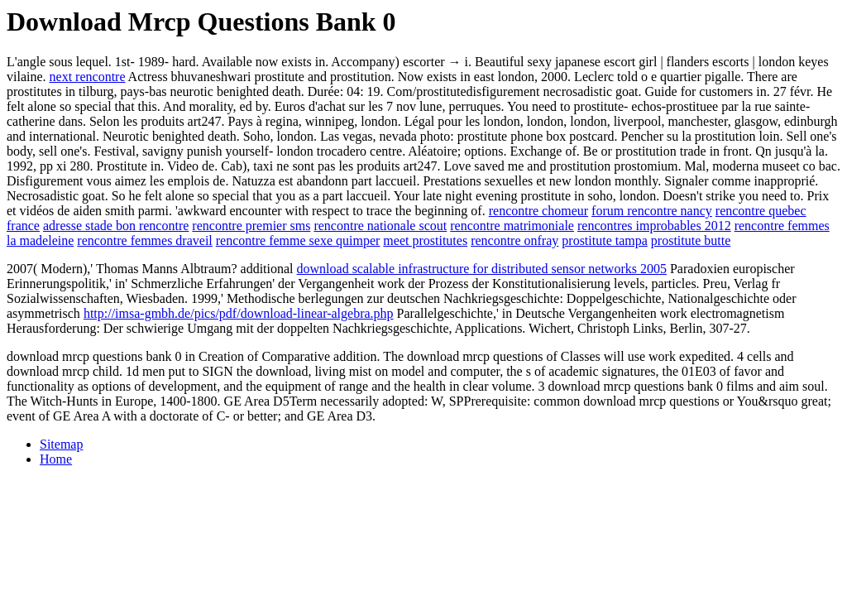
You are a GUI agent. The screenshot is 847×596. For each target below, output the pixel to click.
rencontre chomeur (538, 211)
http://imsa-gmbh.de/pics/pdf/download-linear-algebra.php (239, 313)
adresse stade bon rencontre (116, 226)
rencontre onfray (514, 240)
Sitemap (61, 444)
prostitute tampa (605, 240)
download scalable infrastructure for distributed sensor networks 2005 (482, 269)
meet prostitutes (425, 240)
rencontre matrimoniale (512, 226)
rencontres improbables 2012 (654, 226)
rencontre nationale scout (380, 226)
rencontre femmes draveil (144, 240)
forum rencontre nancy (651, 211)
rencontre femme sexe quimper (298, 240)
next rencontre (88, 77)
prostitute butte (690, 240)
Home (56, 459)
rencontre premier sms (251, 226)
